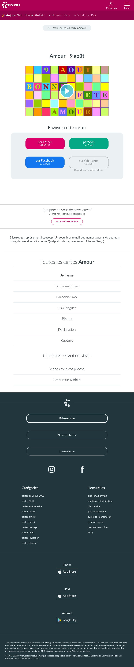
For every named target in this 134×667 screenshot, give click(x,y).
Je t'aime (66, 275)
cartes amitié (28, 516)
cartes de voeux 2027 (33, 495)
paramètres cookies (98, 527)
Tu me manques (67, 286)
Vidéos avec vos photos (67, 369)
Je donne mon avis (67, 221)
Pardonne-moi (67, 297)
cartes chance (29, 543)
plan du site (94, 506)
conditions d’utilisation (100, 501)
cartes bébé (28, 532)
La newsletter (67, 451)
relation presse (96, 522)
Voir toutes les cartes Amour (67, 27)
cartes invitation (30, 537)
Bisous (67, 319)
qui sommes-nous (97, 511)
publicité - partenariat (99, 516)
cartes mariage (29, 527)
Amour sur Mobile (66, 380)
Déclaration (67, 329)
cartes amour (29, 511)
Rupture (67, 340)
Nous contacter (67, 435)
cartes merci (28, 522)
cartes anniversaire (32, 506)
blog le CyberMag (97, 495)
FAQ (90, 532)
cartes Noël (28, 501)
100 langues (67, 308)
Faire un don (67, 418)
